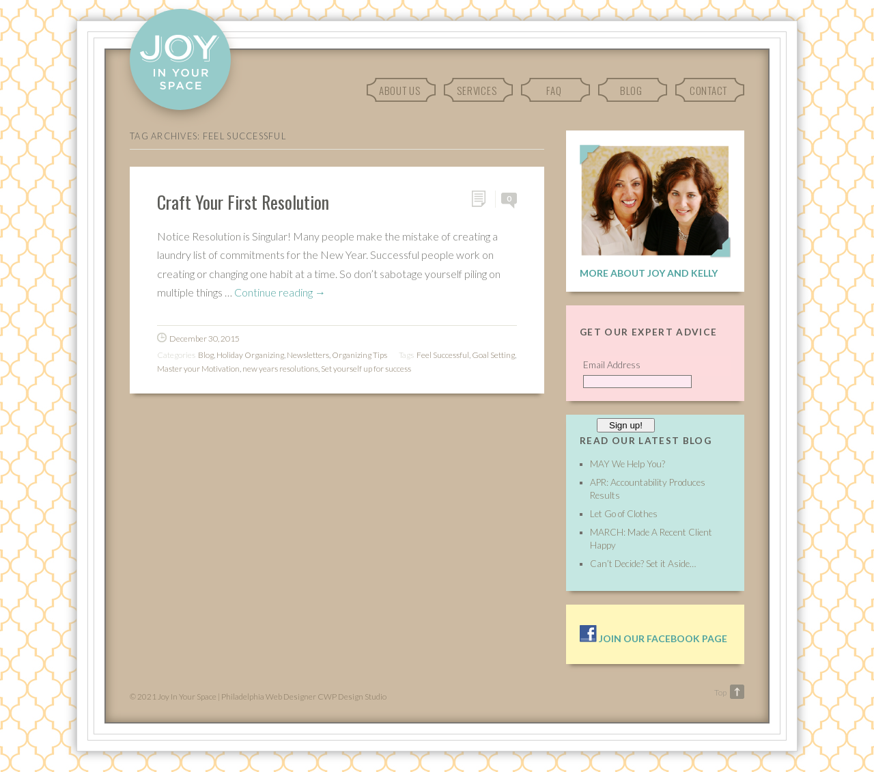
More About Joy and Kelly (649, 273)
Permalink (483, 199)
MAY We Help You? (627, 463)
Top (720, 692)
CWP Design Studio (352, 696)
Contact (708, 90)
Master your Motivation (198, 368)
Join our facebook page (653, 638)
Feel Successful (443, 355)
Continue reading (280, 292)
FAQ (553, 90)
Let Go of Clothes (624, 513)
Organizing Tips (359, 355)
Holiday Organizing (250, 355)
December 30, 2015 (204, 338)
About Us (400, 90)
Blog (631, 90)
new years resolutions (280, 368)
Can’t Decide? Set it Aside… (643, 563)
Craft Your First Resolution (243, 202)
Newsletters (308, 355)
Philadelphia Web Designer (268, 696)
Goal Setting (493, 355)
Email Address (611, 364)
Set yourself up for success (366, 368)
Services (476, 90)
